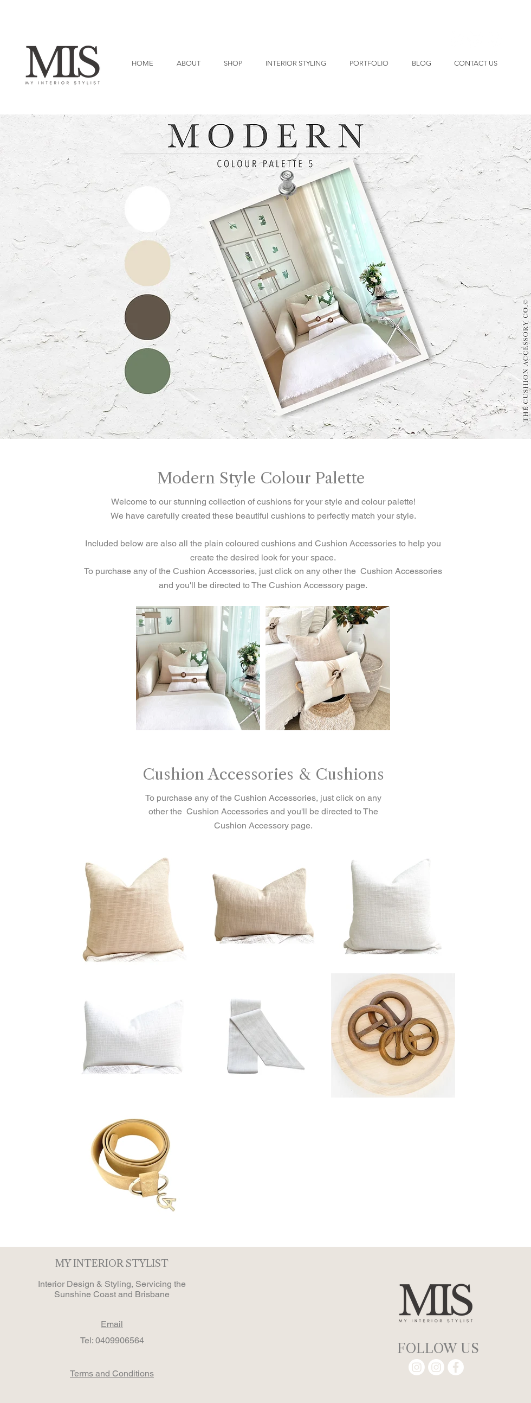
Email (112, 1324)
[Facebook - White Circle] (495, 39)
